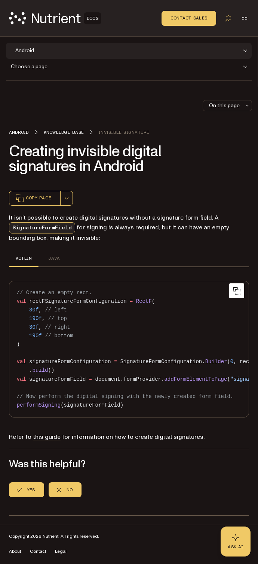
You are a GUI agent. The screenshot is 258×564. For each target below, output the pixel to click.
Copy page (33, 198)
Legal (61, 551)
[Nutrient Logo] (55, 18)
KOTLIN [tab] (24, 258)
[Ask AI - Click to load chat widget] (236, 542)
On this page (229, 105)
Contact (38, 551)
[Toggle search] (228, 18)
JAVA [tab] (54, 258)
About (15, 551)
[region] (129, 349)
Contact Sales (189, 18)
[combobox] (66, 198)
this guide (47, 437)
